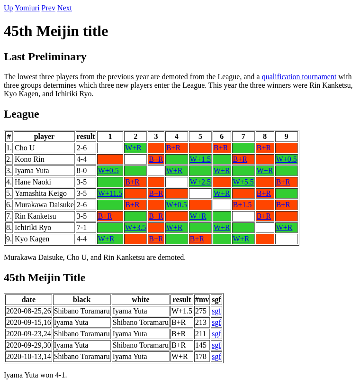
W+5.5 (243, 182)
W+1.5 (200, 159)
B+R (173, 148)
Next (64, 8)
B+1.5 (242, 205)
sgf (216, 311)
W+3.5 (135, 227)
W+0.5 (286, 159)
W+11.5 (110, 193)
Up (8, 8)
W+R (133, 148)
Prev (48, 8)
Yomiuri (27, 8)
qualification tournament (299, 77)
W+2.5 (200, 182)
